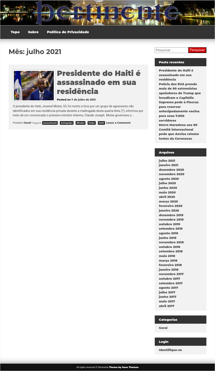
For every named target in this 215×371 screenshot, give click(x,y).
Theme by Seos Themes (124, 367)
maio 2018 (167, 256)
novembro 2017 (171, 274)
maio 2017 (167, 301)
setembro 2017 (171, 283)
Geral (27, 122)
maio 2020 (167, 192)
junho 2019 (167, 238)
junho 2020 (168, 188)
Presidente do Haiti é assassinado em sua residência (99, 82)
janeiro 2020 (169, 210)
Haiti (101, 123)
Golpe (91, 123)
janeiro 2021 (168, 165)
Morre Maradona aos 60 (178, 125)
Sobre (33, 32)
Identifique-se (170, 350)
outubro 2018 (169, 247)
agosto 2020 (169, 179)
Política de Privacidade (68, 32)
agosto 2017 (168, 288)
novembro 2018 (171, 242)
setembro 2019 (171, 229)
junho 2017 (167, 297)
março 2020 (168, 201)
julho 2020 (167, 183)
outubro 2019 (169, 224)
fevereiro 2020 (170, 206)
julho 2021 (167, 161)
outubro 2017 (169, 279)
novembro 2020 (171, 174)
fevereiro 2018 (170, 265)
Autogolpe (67, 123)
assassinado (50, 123)
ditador (80, 123)
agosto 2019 (168, 233)
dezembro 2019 (171, 215)
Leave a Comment (118, 122)
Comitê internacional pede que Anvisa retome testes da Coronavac (179, 134)
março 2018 (168, 260)
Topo (15, 32)
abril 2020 (167, 197)
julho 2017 (167, 292)
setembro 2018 (171, 251)
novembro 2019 (171, 219)
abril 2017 (166, 306)
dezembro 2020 (171, 170)
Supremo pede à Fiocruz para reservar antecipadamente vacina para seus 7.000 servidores (179, 111)
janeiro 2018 (168, 270)
